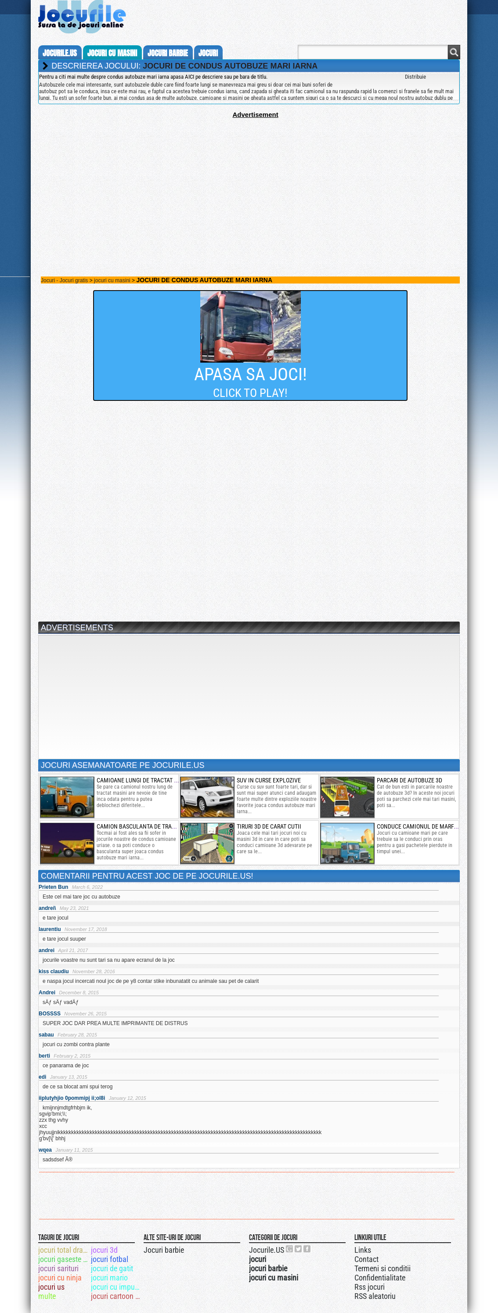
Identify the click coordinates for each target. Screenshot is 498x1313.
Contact (366, 1259)
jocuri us (51, 1286)
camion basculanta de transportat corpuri (158, 826)
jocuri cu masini (112, 53)
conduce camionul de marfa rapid (425, 826)
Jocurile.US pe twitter (299, 1248)
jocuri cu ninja (60, 1277)
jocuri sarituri (58, 1268)
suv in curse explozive (269, 780)
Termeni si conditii (382, 1268)
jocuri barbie (168, 53)
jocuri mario (109, 1277)
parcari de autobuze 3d (409, 780)
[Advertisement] (249, 179)
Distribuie (415, 76)
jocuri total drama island (64, 1250)
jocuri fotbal (109, 1259)
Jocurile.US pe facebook (307, 1248)
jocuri (208, 53)
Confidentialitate (379, 1277)
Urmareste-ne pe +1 (290, 1248)
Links (362, 1250)
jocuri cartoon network (116, 1296)
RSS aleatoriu (375, 1296)
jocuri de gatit (112, 1268)
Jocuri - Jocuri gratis (64, 280)
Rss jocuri (369, 1286)
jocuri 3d (104, 1250)
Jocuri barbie (164, 1250)
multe (47, 1296)
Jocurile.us (60, 53)
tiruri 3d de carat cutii (269, 826)
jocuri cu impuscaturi (116, 1286)
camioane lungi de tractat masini (145, 780)
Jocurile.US (266, 1250)
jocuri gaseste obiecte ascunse (64, 1259)
